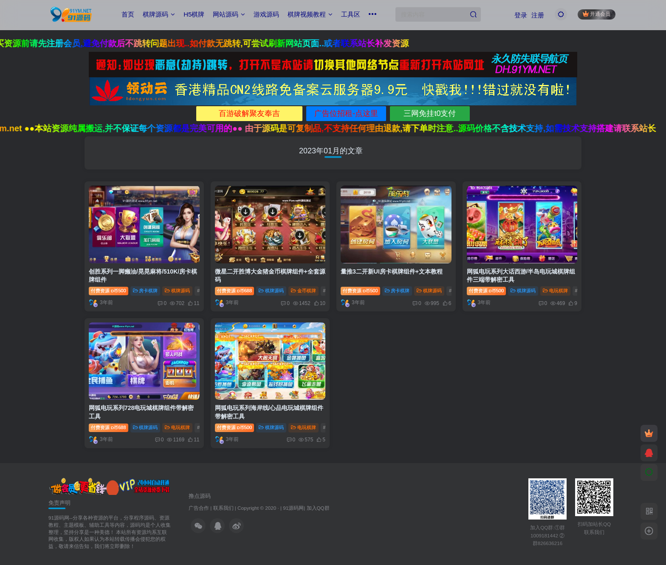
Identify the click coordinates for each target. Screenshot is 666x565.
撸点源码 (200, 496)
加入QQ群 (318, 508)
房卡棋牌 (145, 290)
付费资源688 (234, 290)
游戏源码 (266, 14)
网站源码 (229, 14)
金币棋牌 (303, 290)
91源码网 (293, 508)
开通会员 (596, 14)
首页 (127, 14)
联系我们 (223, 508)
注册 (537, 15)
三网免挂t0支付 (430, 113)
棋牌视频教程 (310, 14)
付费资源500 (108, 290)
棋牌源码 (159, 14)
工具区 (350, 14)
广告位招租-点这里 (346, 113)
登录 (520, 15)
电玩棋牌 (555, 290)
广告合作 (199, 508)
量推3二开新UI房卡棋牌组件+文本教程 (392, 271)
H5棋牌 (193, 14)
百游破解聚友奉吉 (249, 113)
